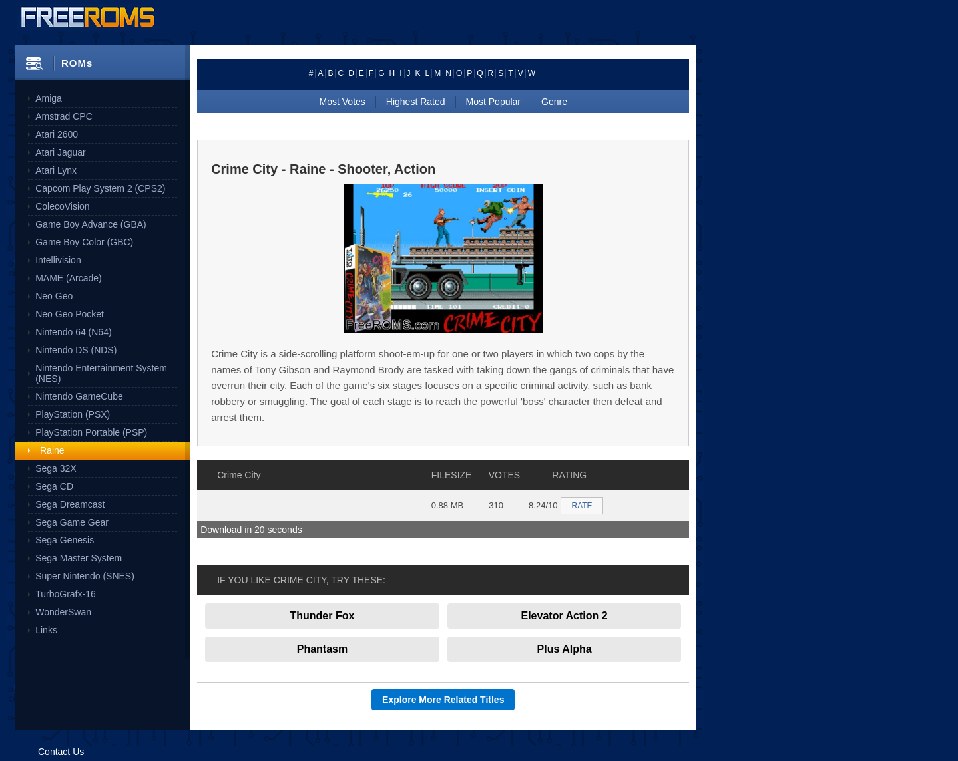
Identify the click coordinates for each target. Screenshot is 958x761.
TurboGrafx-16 (65, 594)
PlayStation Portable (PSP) (91, 432)
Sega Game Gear (72, 522)
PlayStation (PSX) (72, 414)
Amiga (48, 98)
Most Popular (493, 101)
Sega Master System (78, 558)
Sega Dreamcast (70, 504)
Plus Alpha (564, 649)
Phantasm (322, 649)
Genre (554, 101)
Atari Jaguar (60, 152)
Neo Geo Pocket (69, 314)
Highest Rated (415, 101)
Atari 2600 (56, 134)
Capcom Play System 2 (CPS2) (100, 188)
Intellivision (58, 260)
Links (46, 630)
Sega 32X (56, 468)
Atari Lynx (56, 170)
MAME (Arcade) (68, 278)
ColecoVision (62, 206)
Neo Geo (54, 296)
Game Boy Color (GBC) (84, 242)
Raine (52, 450)
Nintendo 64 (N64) (73, 332)
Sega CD (54, 486)
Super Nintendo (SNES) (84, 576)
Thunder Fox (322, 615)
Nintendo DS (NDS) (76, 350)
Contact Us (61, 751)
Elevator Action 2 (564, 615)
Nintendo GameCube (79, 396)
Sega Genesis (64, 540)
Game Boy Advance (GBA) (90, 224)
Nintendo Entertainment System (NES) (101, 373)
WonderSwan (63, 612)
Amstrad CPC (64, 116)
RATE (581, 505)
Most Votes (342, 101)
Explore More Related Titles (443, 699)
